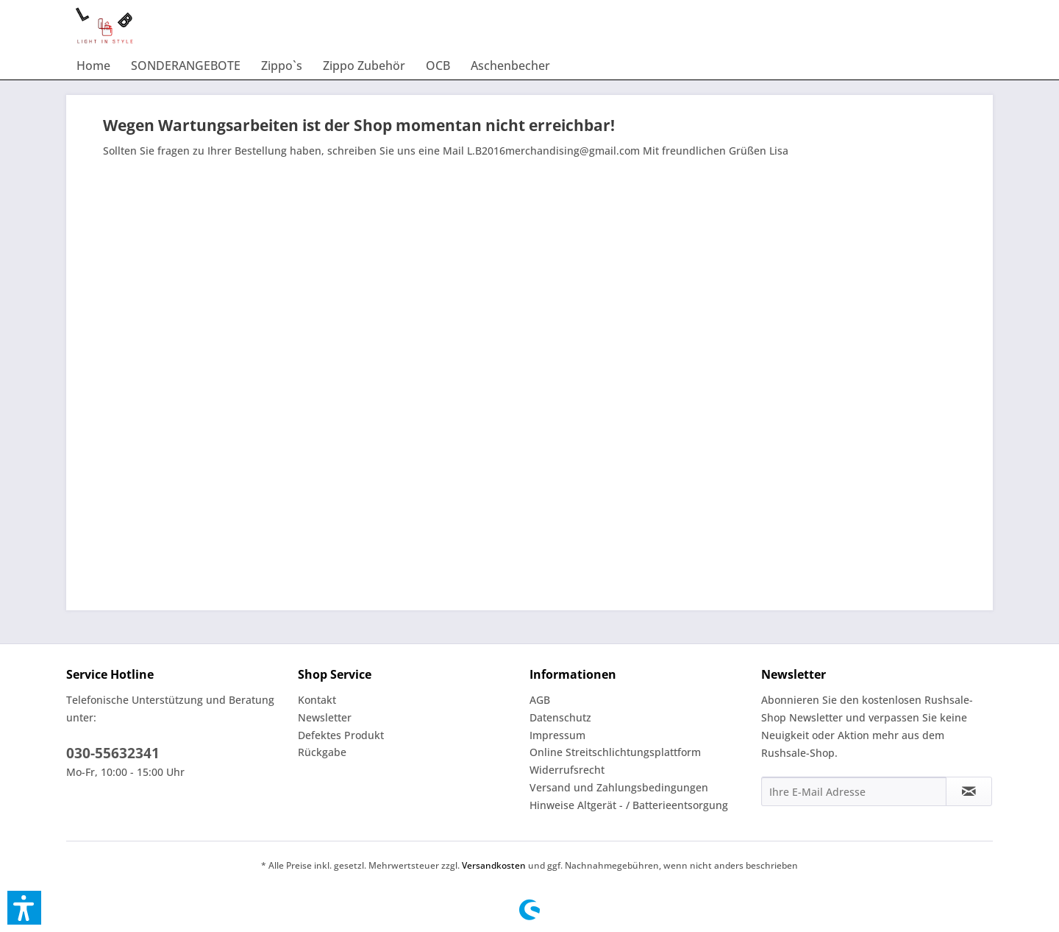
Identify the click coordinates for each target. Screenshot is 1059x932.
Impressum (557, 735)
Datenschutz (560, 717)
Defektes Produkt (341, 735)
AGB (540, 700)
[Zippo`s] (282, 66)
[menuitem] (93, 66)
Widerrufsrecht (567, 770)
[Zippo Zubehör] (364, 66)
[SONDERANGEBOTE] (186, 66)
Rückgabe (322, 752)
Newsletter (325, 717)
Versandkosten (494, 865)
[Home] (93, 66)
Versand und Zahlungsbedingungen (619, 787)
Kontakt (317, 700)
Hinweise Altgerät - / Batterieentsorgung (629, 805)
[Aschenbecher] (510, 66)
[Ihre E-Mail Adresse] (853, 791)
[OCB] (438, 66)
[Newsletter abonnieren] (969, 791)
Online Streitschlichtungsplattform (615, 752)
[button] (24, 908)
